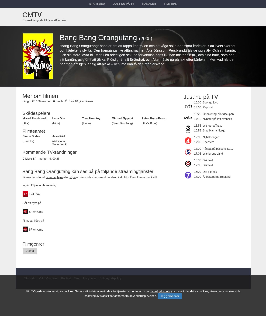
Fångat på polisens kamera (220, 148)
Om (32, 15)
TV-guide (36, 291)
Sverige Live (210, 102)
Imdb (58, 101)
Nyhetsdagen (211, 137)
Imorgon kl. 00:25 (49, 158)
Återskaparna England (216, 176)
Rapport (208, 107)
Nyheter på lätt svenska (217, 118)
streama (51, 177)
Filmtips (170, 3)
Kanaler (149, 3)
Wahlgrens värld (213, 153)
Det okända (210, 171)
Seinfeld (208, 160)
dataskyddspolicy (161, 291)
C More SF (29, 158)
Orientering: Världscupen (218, 114)
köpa (73, 177)
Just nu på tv (123, 3)
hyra (60, 177)
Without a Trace (212, 125)
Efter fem (208, 142)
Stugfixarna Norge (214, 130)
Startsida (97, 3)
